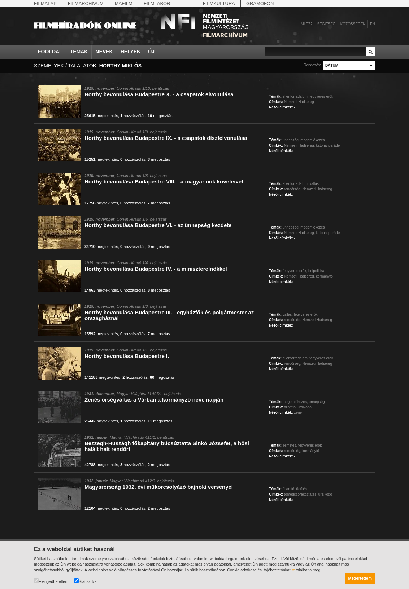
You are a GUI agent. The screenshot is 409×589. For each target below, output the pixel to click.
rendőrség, (292, 189)
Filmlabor (157, 3)
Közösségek (352, 24)
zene (298, 413)
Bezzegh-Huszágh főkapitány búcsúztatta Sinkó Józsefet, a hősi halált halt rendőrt (166, 446)
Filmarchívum (86, 3)
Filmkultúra (219, 3)
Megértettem (360, 578)
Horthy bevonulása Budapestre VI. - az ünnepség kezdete (158, 225)
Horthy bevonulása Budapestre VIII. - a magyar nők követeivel (163, 181)
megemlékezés (312, 140)
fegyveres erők (321, 96)
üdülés (301, 489)
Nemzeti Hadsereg (299, 102)
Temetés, (290, 445)
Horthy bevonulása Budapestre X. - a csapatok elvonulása (159, 94)
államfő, (290, 407)
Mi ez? (306, 24)
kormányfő (324, 276)
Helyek (131, 51)
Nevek (104, 51)
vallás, (288, 314)
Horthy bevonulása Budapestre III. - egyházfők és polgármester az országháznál (169, 315)
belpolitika (316, 271)
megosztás (160, 116)
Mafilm (123, 3)
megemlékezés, (295, 402)
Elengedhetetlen (51, 581)
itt (293, 570)
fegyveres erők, (295, 271)
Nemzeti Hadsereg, (299, 145)
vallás (314, 184)
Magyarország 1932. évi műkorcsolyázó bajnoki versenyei (158, 487)
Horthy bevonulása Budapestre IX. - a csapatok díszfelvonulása (165, 138)
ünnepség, (291, 140)
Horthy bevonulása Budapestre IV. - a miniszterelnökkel (155, 269)
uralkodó (304, 407)
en (372, 24)
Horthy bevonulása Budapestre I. (126, 356)
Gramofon (260, 3)
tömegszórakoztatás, (300, 494)
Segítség (326, 24)
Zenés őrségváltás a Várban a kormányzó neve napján (153, 400)
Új (151, 51)
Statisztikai (86, 581)
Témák (79, 51)
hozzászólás (132, 116)
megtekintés (101, 116)
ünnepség (317, 402)
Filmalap (45, 3)
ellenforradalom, (296, 96)
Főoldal (50, 51)
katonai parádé (328, 145)
